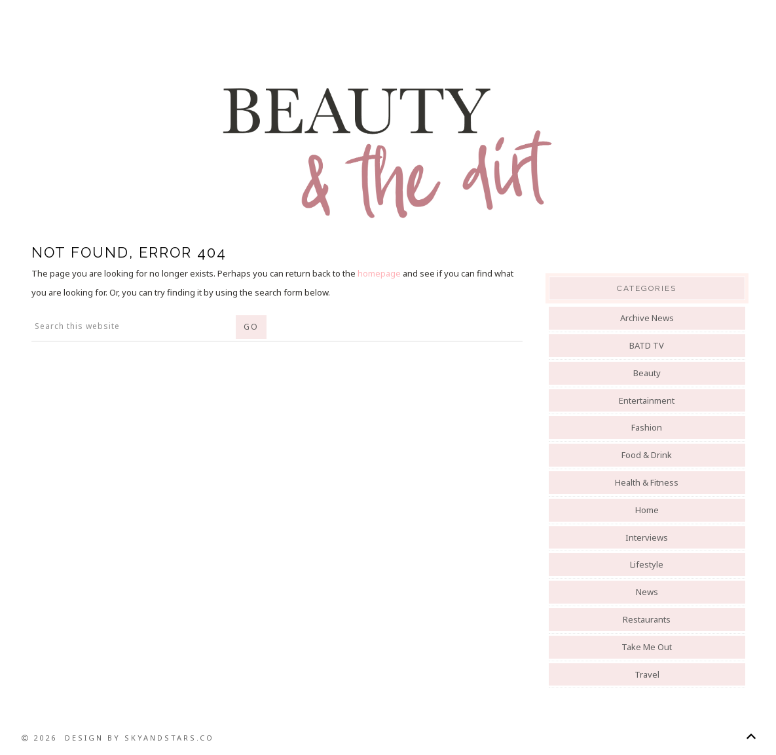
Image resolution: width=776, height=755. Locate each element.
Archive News (647, 318)
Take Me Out (646, 647)
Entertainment (646, 400)
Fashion (646, 427)
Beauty (647, 373)
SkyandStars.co (169, 738)
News (647, 592)
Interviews (646, 537)
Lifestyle (646, 564)
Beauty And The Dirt (388, 152)
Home (647, 510)
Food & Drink (646, 455)
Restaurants (647, 619)
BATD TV (646, 345)
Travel (647, 674)
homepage (379, 273)
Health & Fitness (646, 482)
